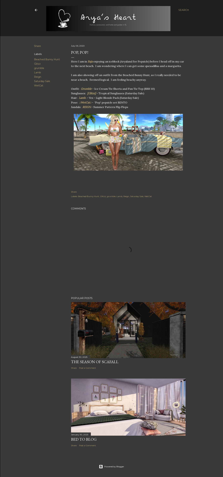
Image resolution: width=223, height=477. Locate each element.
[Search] (184, 10)
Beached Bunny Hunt (47, 59)
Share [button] (37, 46)
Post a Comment (87, 368)
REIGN (86, 107)
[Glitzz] (92, 93)
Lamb (37, 72)
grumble (39, 68)
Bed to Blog (84, 439)
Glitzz (37, 63)
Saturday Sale (42, 81)
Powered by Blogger (111, 467)
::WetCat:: (85, 102)
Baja (90, 61)
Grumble (86, 88)
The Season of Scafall (94, 361)
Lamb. (82, 97)
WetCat (38, 85)
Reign (37, 76)
